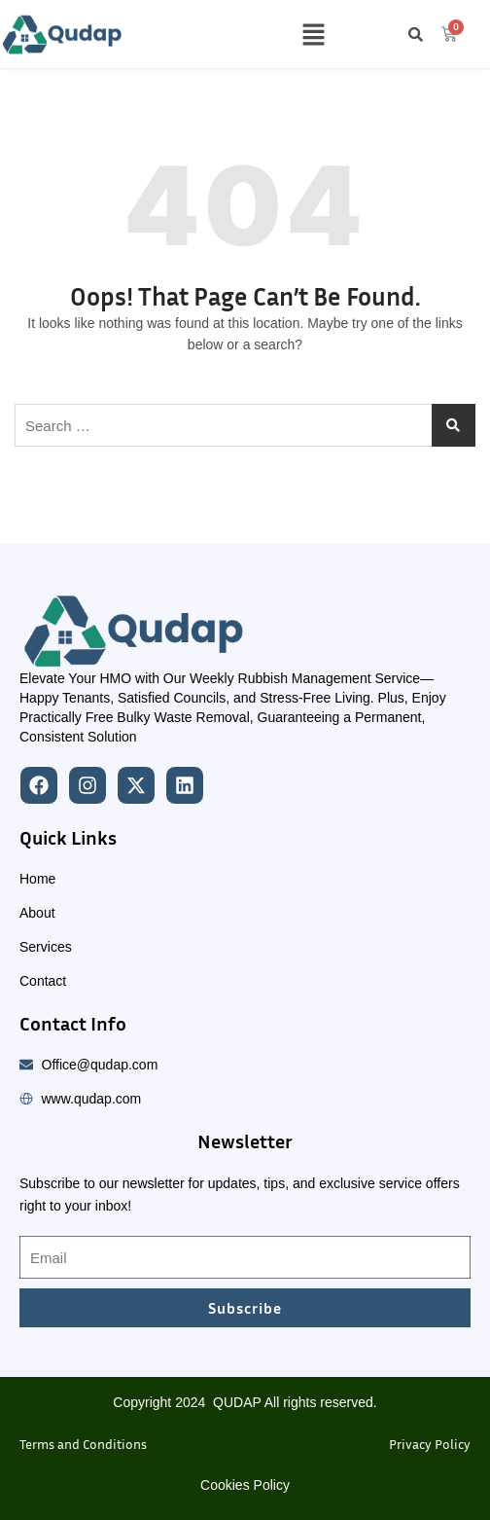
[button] (313, 34)
